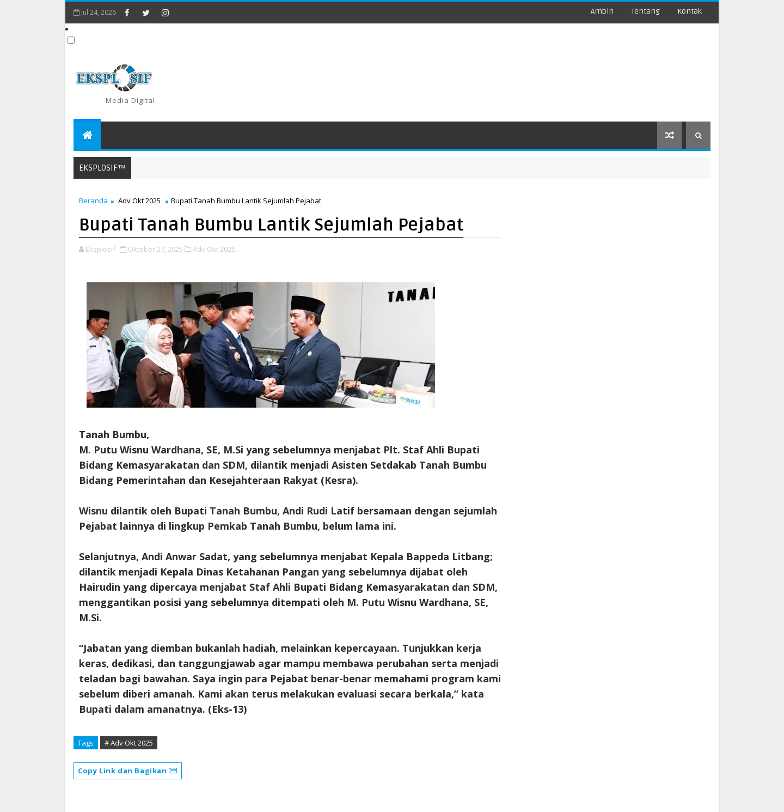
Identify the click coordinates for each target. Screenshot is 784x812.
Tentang (645, 11)
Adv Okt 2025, (215, 249)
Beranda (93, 200)
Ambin (602, 11)
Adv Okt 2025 (139, 200)
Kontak (689, 11)
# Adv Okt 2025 (129, 743)
